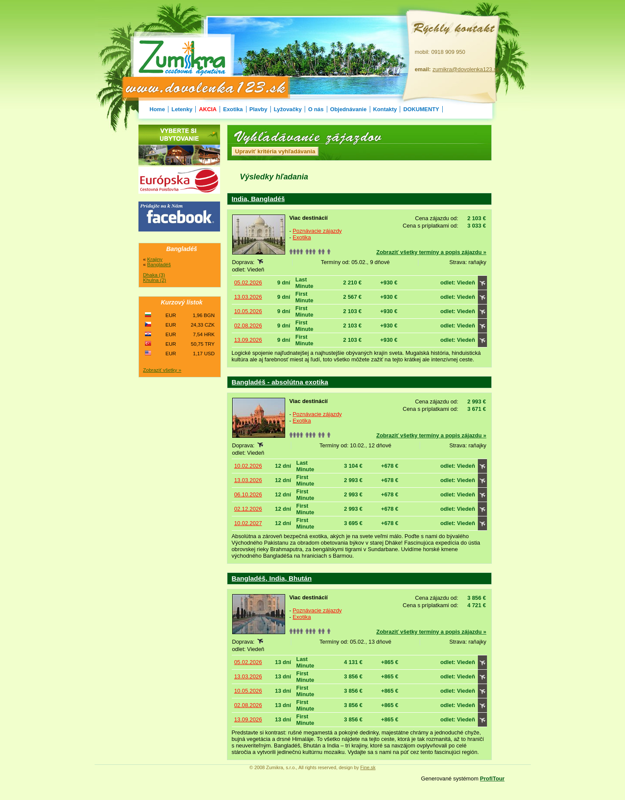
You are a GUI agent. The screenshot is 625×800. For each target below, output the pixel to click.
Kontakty (385, 109)
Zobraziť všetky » (162, 370)
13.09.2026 (248, 340)
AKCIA (208, 109)
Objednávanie (348, 109)
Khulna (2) (154, 280)
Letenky (181, 109)
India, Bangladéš (258, 198)
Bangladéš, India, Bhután (272, 578)
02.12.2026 (248, 509)
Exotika (233, 109)
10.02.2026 (248, 466)
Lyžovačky (288, 109)
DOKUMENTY (421, 109)
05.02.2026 (248, 282)
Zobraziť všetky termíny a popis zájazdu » (431, 252)
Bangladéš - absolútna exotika (280, 382)
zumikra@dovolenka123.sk (466, 69)
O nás (316, 109)
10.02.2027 (248, 523)
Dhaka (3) (154, 275)
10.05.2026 (248, 311)
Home (157, 109)
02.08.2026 (248, 325)
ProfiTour (492, 778)
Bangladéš (159, 264)
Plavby (258, 109)
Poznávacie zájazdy (317, 231)
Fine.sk (367, 767)
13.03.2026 (248, 297)
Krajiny (154, 259)
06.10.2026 (248, 494)
